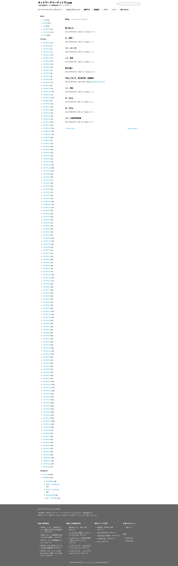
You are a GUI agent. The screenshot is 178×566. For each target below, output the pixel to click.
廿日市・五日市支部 (52, 490)
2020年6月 (46, 73)
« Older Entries (70, 128)
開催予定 (87, 9)
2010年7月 (46, 436)
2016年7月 (46, 217)
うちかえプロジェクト (72, 9)
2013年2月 (46, 342)
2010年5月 (46, 442)
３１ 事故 (69, 88)
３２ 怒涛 (69, 58)
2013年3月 (46, 339)
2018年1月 (46, 162)
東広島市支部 (101, 81)
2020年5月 (46, 76)
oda (44, 26)
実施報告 (97, 9)
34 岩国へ (69, 38)
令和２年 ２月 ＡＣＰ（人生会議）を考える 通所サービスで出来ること (51, 553)
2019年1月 (46, 125)
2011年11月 (47, 387)
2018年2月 (46, 159)
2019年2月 (46, 122)
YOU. (98, 541)
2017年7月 (46, 180)
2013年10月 (47, 317)
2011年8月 (46, 397)
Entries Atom (129, 541)
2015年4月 (46, 262)
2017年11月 (47, 168)
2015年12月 (47, 238)
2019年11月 (47, 95)
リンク (114, 9)
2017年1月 (46, 198)
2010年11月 (47, 424)
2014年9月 (46, 284)
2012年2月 (46, 378)
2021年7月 (46, 49)
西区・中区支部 (51, 498)
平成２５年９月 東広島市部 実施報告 (79, 78)
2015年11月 (47, 241)
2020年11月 (47, 58)
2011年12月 (47, 384)
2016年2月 (46, 232)
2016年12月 (47, 201)
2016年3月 (46, 229)
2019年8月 (46, 104)
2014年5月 (46, 296)
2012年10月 (47, 354)
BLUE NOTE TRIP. (102, 532)
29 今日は (69, 108)
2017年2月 (46, 195)
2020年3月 (46, 82)
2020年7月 (46, 70)
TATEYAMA (47, 32)
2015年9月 (46, 247)
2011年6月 (46, 403)
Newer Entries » (132, 128)
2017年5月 (46, 186)
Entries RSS (129, 538)
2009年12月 (47, 458)
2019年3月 (46, 119)
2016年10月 (47, 207)
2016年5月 (46, 223)
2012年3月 (46, 375)
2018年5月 (46, 149)
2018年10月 (47, 134)
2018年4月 (46, 152)
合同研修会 (49, 481)
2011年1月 (46, 418)
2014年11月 (47, 278)
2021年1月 (46, 52)
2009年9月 (46, 467)
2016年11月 (47, 204)
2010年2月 (46, 452)
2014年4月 (46, 299)
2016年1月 (46, 235)
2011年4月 (46, 409)
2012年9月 (46, 357)
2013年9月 (46, 320)
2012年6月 (46, 366)
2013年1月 (46, 345)
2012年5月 (46, 369)
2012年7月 (46, 363)
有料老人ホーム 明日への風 (78, 527)
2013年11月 (47, 314)
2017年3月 (46, 192)
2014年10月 (47, 281)
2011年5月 (46, 406)
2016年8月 (46, 213)
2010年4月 (46, 445)
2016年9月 (46, 210)
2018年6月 (46, 146)
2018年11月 (47, 131)
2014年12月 (47, 275)
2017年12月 (47, 165)
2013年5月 (46, 333)
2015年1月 (46, 271)
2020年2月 (46, 85)
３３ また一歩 (70, 48)
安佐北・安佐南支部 (52, 484)
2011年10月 (47, 390)
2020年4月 (46, 79)
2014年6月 (46, 293)
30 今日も (69, 98)
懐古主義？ (69, 68)
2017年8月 (46, 177)
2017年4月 (46, 189)
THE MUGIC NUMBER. (104, 535)
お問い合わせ (124, 9)
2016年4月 (46, 226)
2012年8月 (46, 360)
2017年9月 (46, 174)
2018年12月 (47, 128)
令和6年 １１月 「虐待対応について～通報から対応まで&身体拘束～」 (51, 530)
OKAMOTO (47, 29)
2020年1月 (46, 88)
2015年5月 (46, 259)
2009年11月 (47, 461)
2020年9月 (46, 64)
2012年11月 (47, 351)
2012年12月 (47, 348)
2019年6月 (46, 110)
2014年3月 (46, 302)
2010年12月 (47, 421)
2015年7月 (46, 253)
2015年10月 (47, 244)
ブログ (105, 9)
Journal (93, 31)
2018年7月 (46, 143)
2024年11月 (47, 43)
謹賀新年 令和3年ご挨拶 (105, 527)
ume (44, 35)
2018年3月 (46, 156)
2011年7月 (46, 400)
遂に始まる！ (70, 28)
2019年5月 (46, 113)
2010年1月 (46, 455)
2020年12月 (47, 55)
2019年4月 (46, 116)
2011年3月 (46, 412)
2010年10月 (47, 427)
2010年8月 (46, 433)
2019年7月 (46, 107)
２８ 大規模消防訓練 (73, 118)
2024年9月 (46, 46)
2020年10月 (47, 61)
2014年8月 (46, 287)
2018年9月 (46, 137)
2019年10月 (47, 97)
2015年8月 (46, 250)
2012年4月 (46, 372)
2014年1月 (46, 308)
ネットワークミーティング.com (55, 3)
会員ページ (129, 527)
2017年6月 (46, 183)
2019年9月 (46, 101)
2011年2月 (46, 415)
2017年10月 (47, 171)
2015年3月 (46, 265)
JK (44, 20)
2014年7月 (46, 290)
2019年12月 (47, 91)
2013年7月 (46, 326)
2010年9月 (46, 430)
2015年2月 (46, 268)
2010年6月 (46, 439)
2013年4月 (46, 336)
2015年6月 (46, 256)
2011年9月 (46, 394)
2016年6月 (46, 220)
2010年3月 (46, 448)
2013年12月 (47, 311)
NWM (45, 23)
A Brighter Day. (101, 538)
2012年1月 (46, 381)
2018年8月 (46, 140)
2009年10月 (47, 464)
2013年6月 (46, 329)
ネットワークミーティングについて (50, 9)
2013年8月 (46, 323)
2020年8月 (46, 67)
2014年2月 (46, 305)
